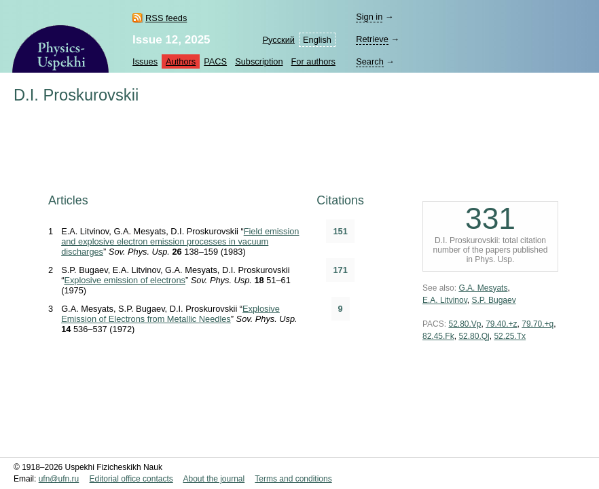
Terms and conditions (293, 479)
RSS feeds (166, 18)
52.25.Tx (510, 336)
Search (370, 61)
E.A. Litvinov (444, 300)
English (317, 40)
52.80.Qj (473, 336)
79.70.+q (537, 324)
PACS (215, 61)
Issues (145, 61)
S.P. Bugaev (493, 300)
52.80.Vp (464, 324)
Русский (279, 40)
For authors (313, 61)
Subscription (259, 61)
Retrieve (372, 39)
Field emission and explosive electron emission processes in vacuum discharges (180, 241)
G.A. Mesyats (482, 288)
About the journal (213, 479)
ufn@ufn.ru (59, 479)
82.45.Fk (438, 336)
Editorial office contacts (131, 479)
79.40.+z (501, 324)
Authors (181, 61)
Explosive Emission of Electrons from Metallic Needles (170, 314)
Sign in (369, 17)
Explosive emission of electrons (124, 280)
